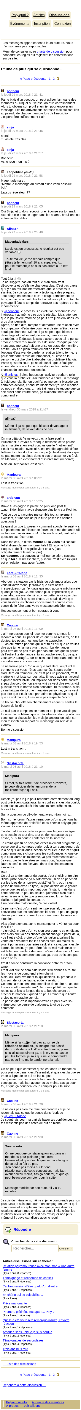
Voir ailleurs (32, 1405)
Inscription (42, 23)
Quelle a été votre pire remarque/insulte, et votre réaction (36, 1321)
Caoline (12, 625)
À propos (12, 1405)
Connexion (62, 23)
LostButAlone (17, 573)
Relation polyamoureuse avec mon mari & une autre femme (39, 1267)
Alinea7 (12, 229)
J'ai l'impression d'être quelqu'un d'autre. (31, 1286)
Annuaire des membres (48, 1402)
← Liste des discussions (19, 1364)
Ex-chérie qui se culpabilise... (23, 1294)
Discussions (59, 15)
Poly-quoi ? (20, 15)
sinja (10, 127)
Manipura (14, 474)
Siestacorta (15, 763)
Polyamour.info (40, 4)
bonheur (13, 91)
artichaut (13, 497)
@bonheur (11, 311)
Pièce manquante (15, 1303)
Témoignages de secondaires (23, 1340)
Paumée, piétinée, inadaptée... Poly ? (28, 1311)
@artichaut (11, 374)
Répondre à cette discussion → (24, 1385)
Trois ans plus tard (15, 1349)
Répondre (22, 1229)
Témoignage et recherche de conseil (28, 1278)
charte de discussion (51, 51)
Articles (39, 15)
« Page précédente (33, 78)
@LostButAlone (15, 1116)
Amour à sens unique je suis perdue (27, 1332)
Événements (19, 23)
